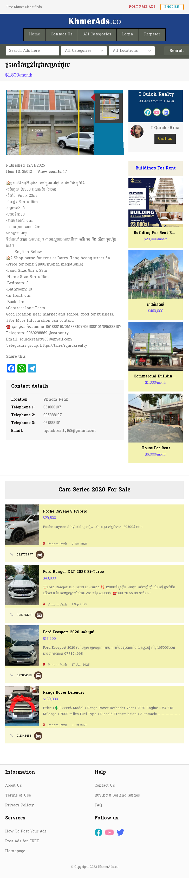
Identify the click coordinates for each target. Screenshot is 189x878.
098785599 (24, 615)
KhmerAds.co (108, 867)
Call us (165, 139)
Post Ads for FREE (22, 841)
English (172, 7)
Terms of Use (18, 795)
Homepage (15, 851)
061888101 (52, 423)
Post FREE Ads (142, 7)
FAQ (98, 805)
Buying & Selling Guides (117, 795)
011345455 (24, 736)
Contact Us (105, 785)
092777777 (25, 555)
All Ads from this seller (156, 101)
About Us (13, 785)
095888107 (52, 415)
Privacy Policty (19, 805)
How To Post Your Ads (26, 831)
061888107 (52, 407)
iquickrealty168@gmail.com (69, 431)
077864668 (24, 675)
